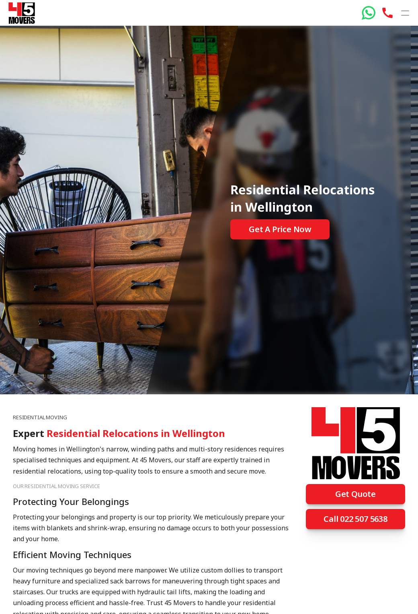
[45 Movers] (21, 13)
